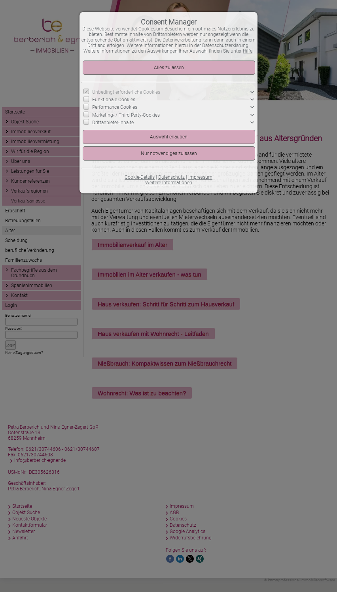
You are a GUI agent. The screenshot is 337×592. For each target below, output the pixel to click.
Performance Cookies (114, 107)
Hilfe (247, 51)
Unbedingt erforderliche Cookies (126, 92)
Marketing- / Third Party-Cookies (126, 114)
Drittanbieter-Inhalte (113, 122)
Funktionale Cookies (113, 99)
